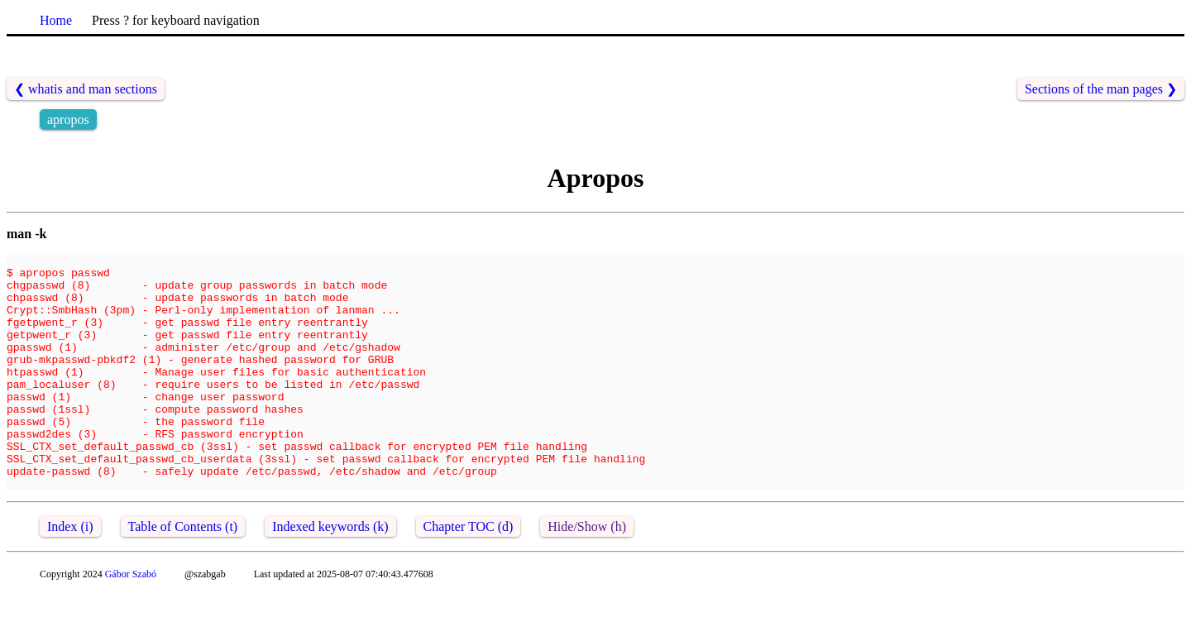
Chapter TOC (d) (468, 574)
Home (56, 20)
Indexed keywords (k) (330, 574)
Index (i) (70, 574)
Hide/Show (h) (587, 574)
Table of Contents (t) (183, 574)
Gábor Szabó (130, 621)
